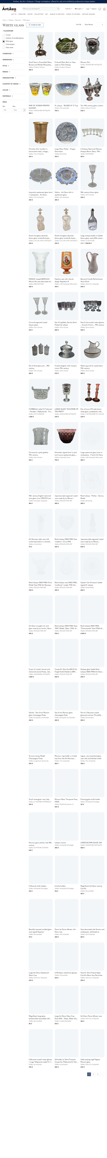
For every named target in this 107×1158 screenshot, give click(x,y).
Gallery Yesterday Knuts (62, 457)
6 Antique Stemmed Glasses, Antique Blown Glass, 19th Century (91, 150)
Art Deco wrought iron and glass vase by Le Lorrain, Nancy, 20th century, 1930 (40, 627)
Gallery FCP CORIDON (36, 414)
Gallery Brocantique (87, 717)
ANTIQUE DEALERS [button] (88, 14)
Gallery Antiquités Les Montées (39, 717)
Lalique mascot (60, 843)
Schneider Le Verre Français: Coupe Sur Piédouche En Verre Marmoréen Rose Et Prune (66, 1061)
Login (87, 9)
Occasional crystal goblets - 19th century (39, 454)
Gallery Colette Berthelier (63, 1021)
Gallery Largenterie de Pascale (38, 761)
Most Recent (89, 24)
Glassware (8, 31)
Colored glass (10, 44)
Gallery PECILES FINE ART (63, 501)
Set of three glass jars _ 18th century (39, 367)
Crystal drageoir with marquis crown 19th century (66, 367)
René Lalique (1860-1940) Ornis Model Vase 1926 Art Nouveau (40, 584)
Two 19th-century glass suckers (92, 106)
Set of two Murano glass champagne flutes (64, 714)
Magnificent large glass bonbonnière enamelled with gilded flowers (39, 1017)
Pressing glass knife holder (90, 799)
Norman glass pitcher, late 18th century (40, 844)
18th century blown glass (90, 192)
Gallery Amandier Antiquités (38, 501)
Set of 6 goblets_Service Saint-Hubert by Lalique (66, 324)
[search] (40, 9)
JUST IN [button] (13, 14)
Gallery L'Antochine (35, 544)
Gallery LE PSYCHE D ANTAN (38, 848)
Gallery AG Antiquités (62, 108)
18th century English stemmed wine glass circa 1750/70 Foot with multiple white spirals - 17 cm (40, 497)
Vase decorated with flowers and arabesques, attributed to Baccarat (92, 931)
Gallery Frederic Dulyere (37, 67)
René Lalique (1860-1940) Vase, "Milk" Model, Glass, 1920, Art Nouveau (66, 627)
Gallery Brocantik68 (87, 587)
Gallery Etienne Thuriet (88, 108)
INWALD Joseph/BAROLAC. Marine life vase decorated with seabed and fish (40, 280)
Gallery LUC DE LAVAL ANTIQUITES (41, 241)
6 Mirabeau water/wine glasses (66, 973)
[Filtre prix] (25, 110)
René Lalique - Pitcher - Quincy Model (92, 497)
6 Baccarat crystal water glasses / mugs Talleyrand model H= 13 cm (40, 1061)
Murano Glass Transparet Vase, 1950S (66, 801)
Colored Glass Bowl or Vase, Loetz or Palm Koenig (65, 64)
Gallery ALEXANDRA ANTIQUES (39, 674)
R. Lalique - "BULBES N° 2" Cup (66, 106)
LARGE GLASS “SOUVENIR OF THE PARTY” (66, 410)
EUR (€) (68, 9)
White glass (9, 41)
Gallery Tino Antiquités (36, 154)
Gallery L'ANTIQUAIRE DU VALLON (92, 414)
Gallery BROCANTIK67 (36, 284)
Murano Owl (85, 62)
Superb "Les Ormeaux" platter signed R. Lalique (91, 584)
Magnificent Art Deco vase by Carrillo (91, 887)
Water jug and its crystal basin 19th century (92, 367)
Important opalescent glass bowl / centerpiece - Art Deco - (40, 194)
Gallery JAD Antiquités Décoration (66, 284)
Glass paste (9, 47)
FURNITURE (22, 14)
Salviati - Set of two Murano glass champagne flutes (39, 714)
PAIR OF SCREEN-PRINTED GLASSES (39, 107)
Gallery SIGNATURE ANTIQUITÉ (91, 65)
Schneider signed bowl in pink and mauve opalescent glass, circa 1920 (66, 454)
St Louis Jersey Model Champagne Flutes (37, 757)
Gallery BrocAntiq (60, 154)
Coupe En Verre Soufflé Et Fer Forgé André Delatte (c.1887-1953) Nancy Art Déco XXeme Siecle (66, 671)
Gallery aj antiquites (35, 1064)
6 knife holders (60, 886)
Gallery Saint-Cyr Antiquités (90, 284)
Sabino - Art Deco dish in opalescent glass (64, 194)
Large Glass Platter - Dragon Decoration (65, 150)
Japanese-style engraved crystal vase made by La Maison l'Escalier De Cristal (66, 497)
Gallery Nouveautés (61, 975)
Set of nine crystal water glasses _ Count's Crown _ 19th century (92, 324)
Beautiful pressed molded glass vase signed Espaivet (40, 931)
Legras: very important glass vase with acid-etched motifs (91, 757)
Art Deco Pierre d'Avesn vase (91, 1016)
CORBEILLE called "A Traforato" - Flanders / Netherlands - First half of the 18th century (40, 410)
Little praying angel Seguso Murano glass (90, 1061)
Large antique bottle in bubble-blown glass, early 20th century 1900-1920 (92, 237)
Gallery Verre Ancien (87, 195)
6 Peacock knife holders (37, 886)
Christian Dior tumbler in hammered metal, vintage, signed (38, 150)
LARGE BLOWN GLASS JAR (91, 843)
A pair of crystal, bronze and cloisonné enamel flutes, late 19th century (39, 671)
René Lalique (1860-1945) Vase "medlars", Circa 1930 (66, 540)
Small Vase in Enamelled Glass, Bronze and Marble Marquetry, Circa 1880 (40, 64)
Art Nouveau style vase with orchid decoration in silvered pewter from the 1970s (39, 540)
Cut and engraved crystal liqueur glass (38, 324)
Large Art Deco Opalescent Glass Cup (39, 974)
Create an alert (35, 25)
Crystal (8, 35)
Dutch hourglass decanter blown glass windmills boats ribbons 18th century (39, 237)
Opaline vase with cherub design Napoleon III (64, 280)
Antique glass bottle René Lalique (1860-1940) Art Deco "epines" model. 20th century (91, 671)
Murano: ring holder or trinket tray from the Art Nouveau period (66, 757)
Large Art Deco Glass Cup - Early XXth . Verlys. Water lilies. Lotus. (66, 1017)
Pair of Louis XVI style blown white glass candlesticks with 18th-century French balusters (91, 410)
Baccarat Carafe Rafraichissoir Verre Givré (92, 280)
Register (94, 9)
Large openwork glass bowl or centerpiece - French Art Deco (92, 454)
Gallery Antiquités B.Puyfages (90, 802)
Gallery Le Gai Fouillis (88, 241)
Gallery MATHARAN (87, 154)
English (79, 9)
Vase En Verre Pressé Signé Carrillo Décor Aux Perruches (91, 974)
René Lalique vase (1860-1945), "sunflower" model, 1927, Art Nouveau (66, 584)
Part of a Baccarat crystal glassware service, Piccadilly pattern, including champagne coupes (92, 714)
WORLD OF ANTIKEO (73, 14)
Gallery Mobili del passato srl (64, 804)
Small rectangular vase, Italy (39, 799)
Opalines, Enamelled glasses (15, 38)
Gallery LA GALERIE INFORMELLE (40, 802)
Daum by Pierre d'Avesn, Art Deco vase (65, 931)
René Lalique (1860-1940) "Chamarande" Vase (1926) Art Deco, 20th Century (92, 627)
